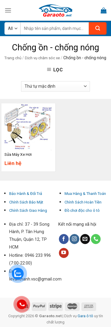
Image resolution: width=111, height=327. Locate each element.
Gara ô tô (86, 316)
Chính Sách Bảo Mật (26, 202)
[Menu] (8, 10)
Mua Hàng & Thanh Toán (85, 193)
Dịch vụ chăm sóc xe (42, 58)
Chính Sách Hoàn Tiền (83, 202)
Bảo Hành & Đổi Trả (25, 193)
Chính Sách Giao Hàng (28, 210)
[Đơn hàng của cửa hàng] (55, 86)
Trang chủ (12, 58)
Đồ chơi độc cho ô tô (82, 210)
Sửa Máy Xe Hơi (18, 154)
